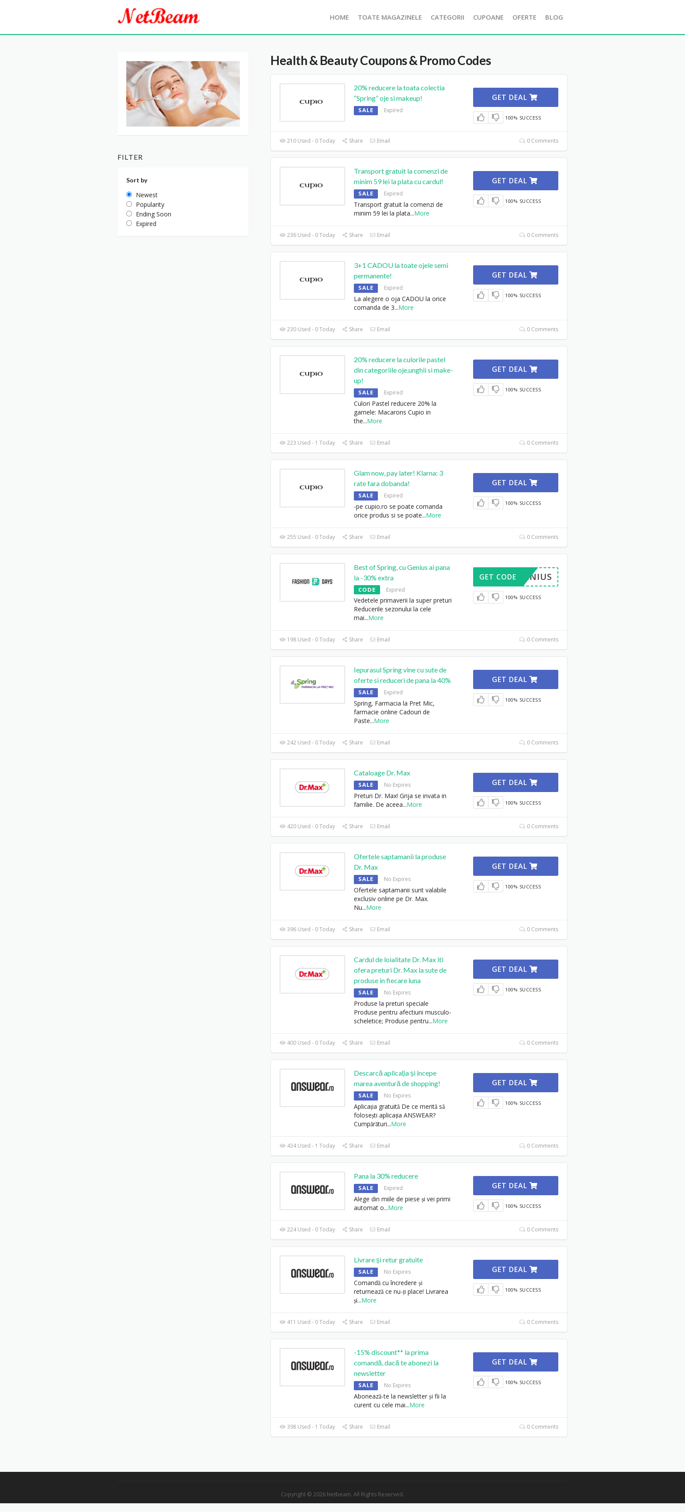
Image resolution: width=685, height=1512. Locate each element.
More (421, 213)
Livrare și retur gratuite (388, 1259)
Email (380, 140)
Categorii (447, 17)
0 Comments (538, 140)
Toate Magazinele (390, 17)
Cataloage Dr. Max (382, 772)
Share (352, 140)
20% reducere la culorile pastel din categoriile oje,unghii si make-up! (403, 369)
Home (339, 17)
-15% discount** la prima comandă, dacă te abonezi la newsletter (396, 1362)
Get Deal (515, 97)
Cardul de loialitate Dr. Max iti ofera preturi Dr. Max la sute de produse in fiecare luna (400, 969)
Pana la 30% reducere (386, 1176)
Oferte (524, 17)
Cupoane (488, 17)
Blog (554, 17)
